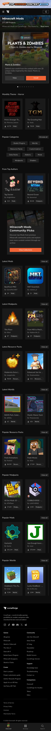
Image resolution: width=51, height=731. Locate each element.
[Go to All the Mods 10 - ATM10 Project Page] (12, 494)
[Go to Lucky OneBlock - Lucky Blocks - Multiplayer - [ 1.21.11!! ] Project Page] (35, 580)
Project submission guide (12, 675)
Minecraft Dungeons (11, 659)
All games (7, 637)
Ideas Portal (31, 640)
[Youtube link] (13, 624)
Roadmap (30, 651)
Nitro (28, 695)
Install (36, 78)
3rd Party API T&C (10, 686)
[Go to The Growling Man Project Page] (35, 114)
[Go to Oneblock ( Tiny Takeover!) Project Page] (12, 580)
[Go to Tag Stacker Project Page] (12, 188)
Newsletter (30, 648)
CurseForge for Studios (34, 688)
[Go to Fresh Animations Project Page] (12, 452)
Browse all (43, 137)
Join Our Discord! (33, 637)
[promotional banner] (25, 4)
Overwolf (30, 684)
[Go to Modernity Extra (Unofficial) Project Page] (12, 366)
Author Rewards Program (12, 679)
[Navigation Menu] (3, 12)
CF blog (29, 644)
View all (44, 261)
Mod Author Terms (9, 714)
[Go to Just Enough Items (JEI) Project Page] (35, 537)
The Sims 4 (7, 648)
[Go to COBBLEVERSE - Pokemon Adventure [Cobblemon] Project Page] (35, 494)
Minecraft (7, 640)
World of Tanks (9, 662)
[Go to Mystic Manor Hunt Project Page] (35, 409)
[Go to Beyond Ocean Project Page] (35, 188)
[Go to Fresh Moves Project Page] (35, 452)
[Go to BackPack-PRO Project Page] (12, 281)
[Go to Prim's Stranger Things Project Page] (12, 114)
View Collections (25, 250)
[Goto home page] (8, 12)
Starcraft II (7, 651)
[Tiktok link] (9, 624)
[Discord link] (17, 624)
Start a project (8, 671)
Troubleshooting (32, 671)
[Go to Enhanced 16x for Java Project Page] (35, 366)
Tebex (29, 691)
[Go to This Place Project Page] (12, 323)
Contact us (30, 675)
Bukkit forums (31, 655)
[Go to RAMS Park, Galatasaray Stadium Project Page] (12, 409)
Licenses (6, 710)
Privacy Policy (8, 706)
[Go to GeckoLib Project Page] (12, 537)
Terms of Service (9, 703)
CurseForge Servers (33, 659)
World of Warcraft (10, 644)
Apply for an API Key (11, 682)
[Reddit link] (26, 624)
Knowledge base (32, 668)
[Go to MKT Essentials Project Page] (35, 281)
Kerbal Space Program (11, 655)
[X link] (21, 624)
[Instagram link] (5, 624)
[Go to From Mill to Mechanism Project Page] (35, 323)
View (15, 78)
